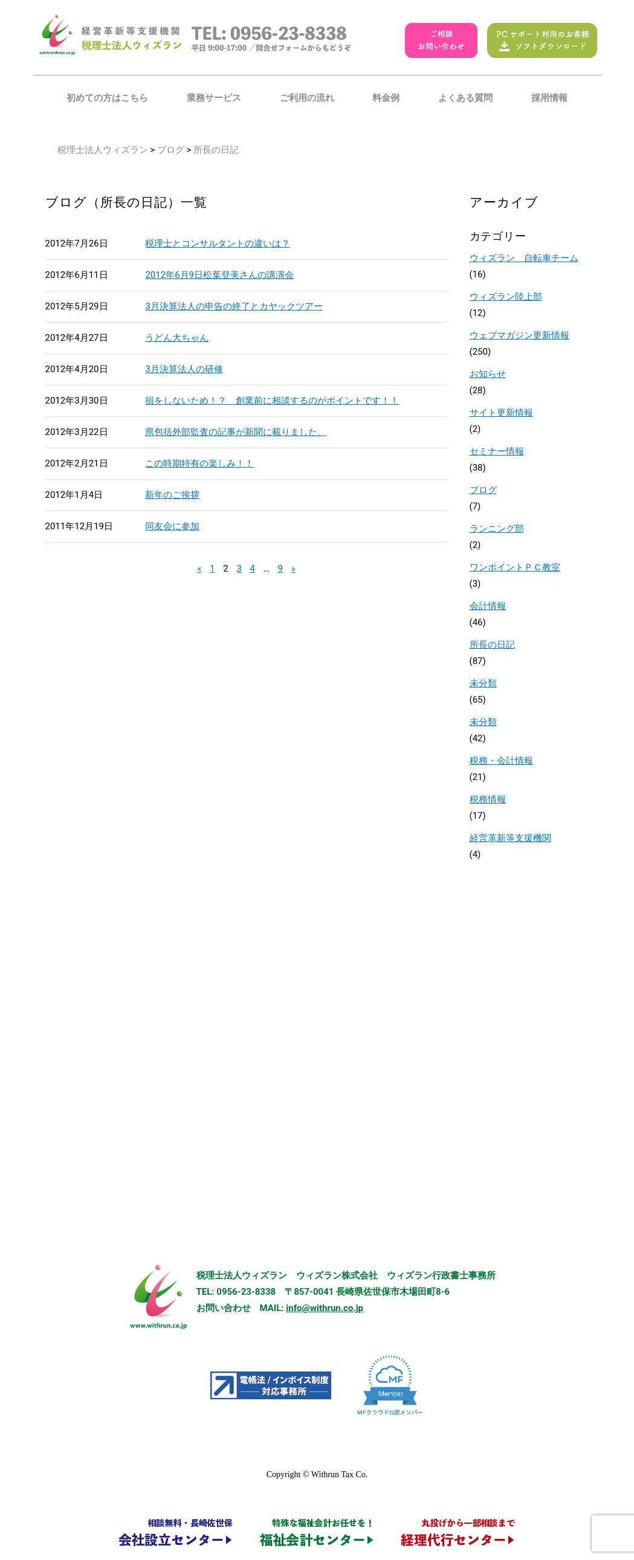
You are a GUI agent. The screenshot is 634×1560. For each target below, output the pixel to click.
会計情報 (488, 606)
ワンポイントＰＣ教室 (515, 567)
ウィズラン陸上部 (506, 296)
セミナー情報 (497, 451)
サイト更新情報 (501, 412)
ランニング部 (497, 528)
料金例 (385, 97)
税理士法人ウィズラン (102, 149)
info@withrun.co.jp (324, 1308)
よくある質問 (465, 97)
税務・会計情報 (501, 760)
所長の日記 (492, 644)
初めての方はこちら (107, 97)
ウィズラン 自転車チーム (524, 258)
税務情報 (488, 799)
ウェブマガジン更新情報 (519, 335)
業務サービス (214, 97)
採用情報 (549, 97)
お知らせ (488, 374)
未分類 (483, 683)
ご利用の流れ (307, 97)
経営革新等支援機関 (510, 838)
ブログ (170, 149)
